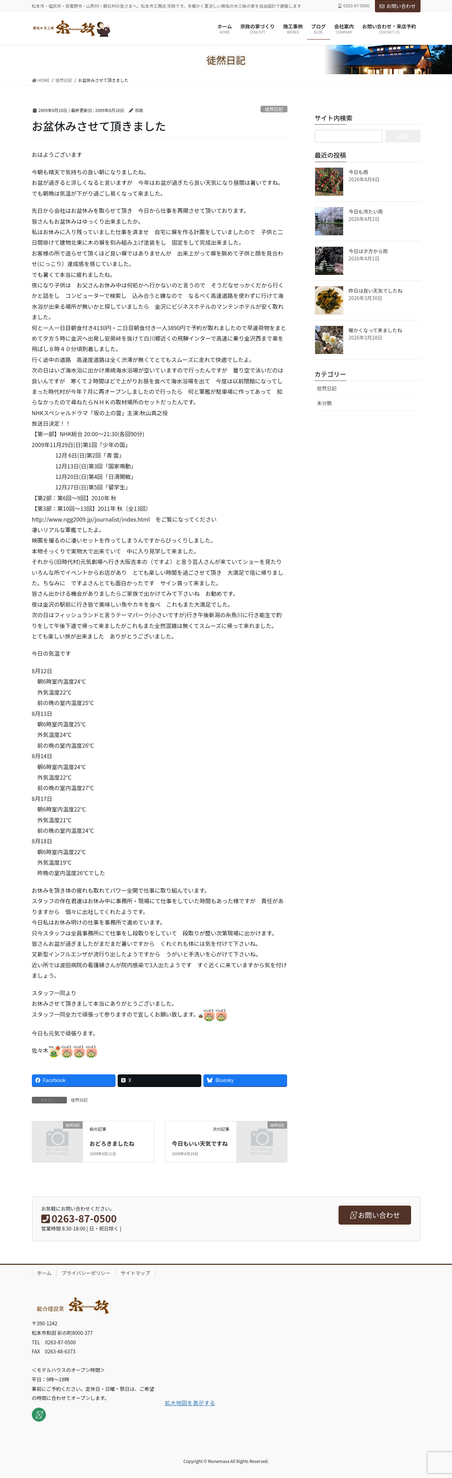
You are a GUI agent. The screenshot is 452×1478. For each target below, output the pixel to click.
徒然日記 (274, 109)
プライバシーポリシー (86, 1272)
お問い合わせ (398, 5)
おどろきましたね (112, 1143)
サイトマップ (135, 1272)
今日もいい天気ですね (200, 1143)
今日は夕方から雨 (368, 251)
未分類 (324, 402)
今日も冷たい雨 (366, 211)
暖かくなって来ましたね (375, 330)
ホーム (44, 1272)
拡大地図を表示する (190, 1403)
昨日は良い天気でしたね (376, 290)
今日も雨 (358, 171)
